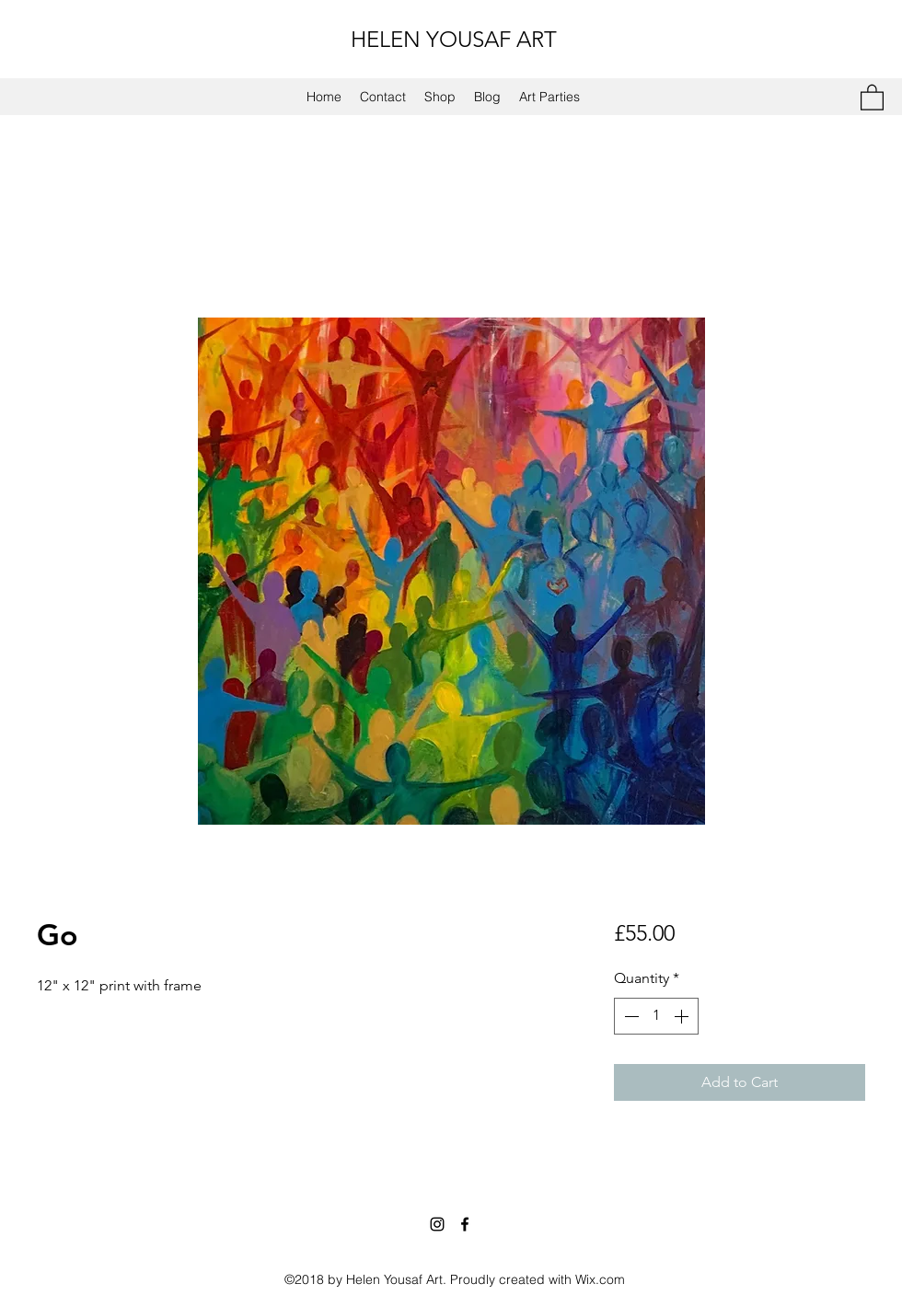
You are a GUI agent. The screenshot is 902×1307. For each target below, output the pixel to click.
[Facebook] (465, 1224)
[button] (872, 96)
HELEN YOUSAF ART (454, 39)
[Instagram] (437, 1224)
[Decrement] (629, 1016)
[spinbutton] (656, 1016)
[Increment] (683, 1016)
